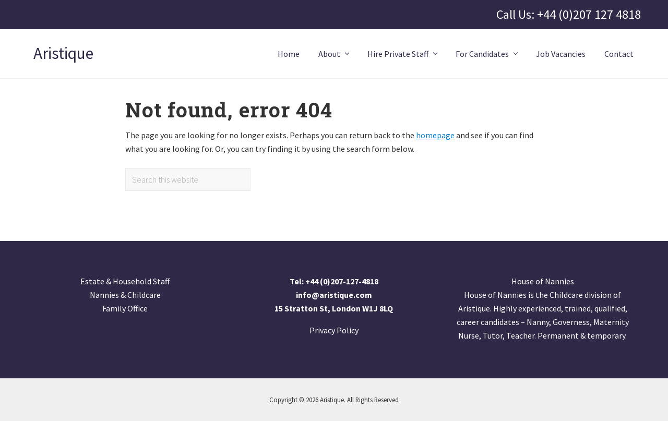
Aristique (63, 54)
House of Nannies (542, 281)
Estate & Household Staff (125, 281)
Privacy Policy (334, 330)
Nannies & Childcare (125, 295)
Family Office (125, 308)
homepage (435, 135)
